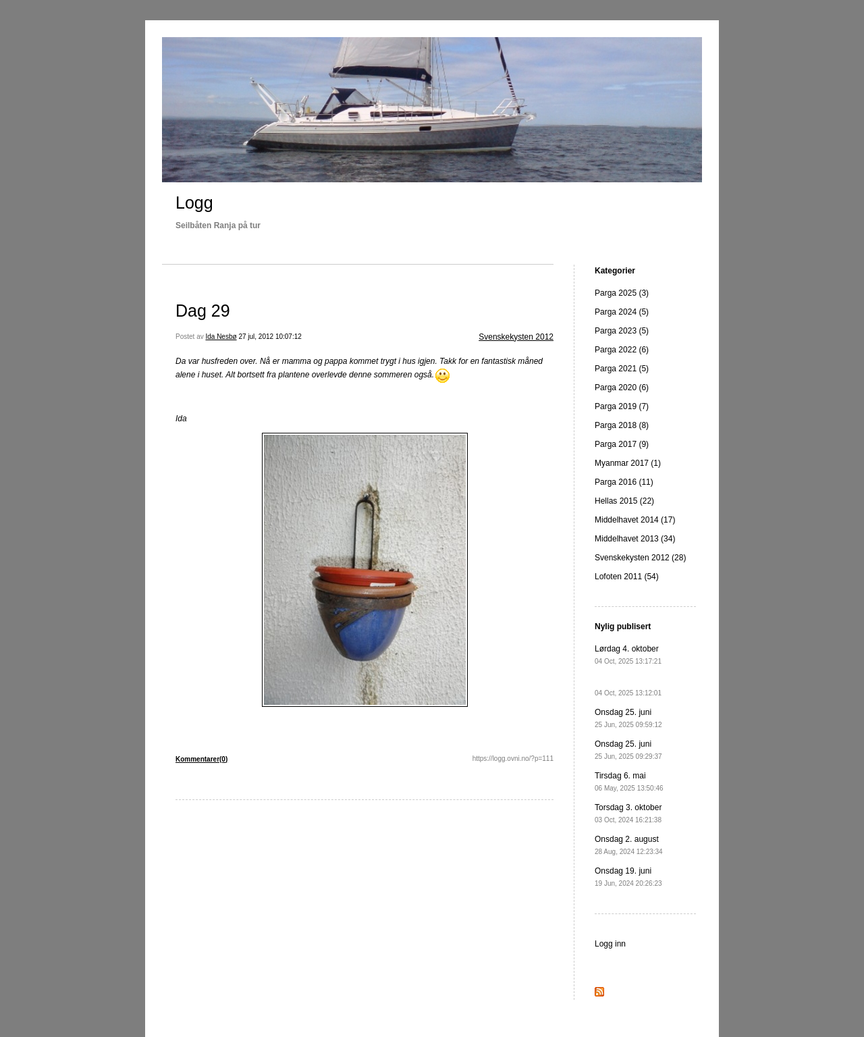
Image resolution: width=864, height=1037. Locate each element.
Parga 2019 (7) (622, 406)
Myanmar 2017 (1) (628, 463)
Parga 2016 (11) (624, 482)
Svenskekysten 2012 (516, 337)
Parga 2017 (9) (622, 444)
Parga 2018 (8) (622, 425)
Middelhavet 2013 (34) (635, 538)
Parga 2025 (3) (622, 293)
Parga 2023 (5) (622, 331)
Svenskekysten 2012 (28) (640, 557)
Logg (194, 202)
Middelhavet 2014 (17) (635, 520)
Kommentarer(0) (201, 759)
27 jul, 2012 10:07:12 (269, 336)
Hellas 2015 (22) (624, 501)
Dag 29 (203, 310)
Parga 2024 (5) (622, 312)
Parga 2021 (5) (622, 368)
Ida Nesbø (220, 336)
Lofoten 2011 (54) (627, 576)
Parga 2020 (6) (622, 387)
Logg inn (610, 944)
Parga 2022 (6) (622, 349)
